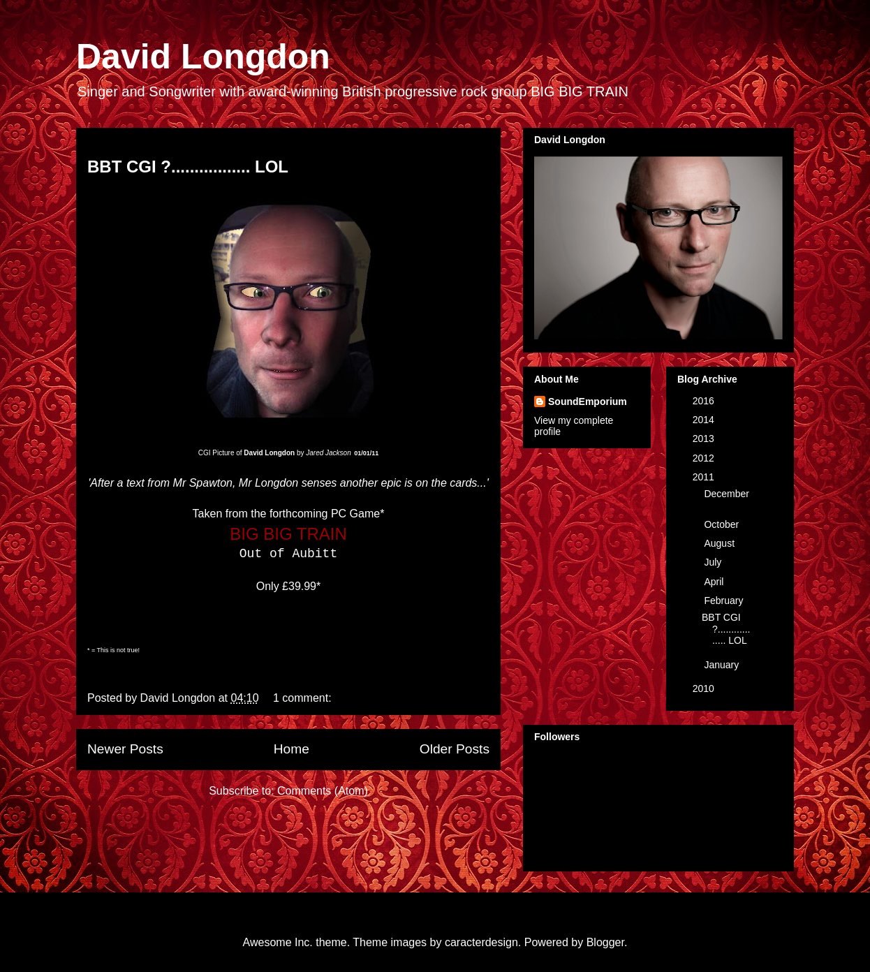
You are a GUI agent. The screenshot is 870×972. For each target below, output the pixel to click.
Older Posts (454, 749)
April (715, 581)
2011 (705, 477)
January (723, 664)
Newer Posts (125, 749)
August (720, 543)
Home (291, 749)
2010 (705, 688)
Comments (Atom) (322, 791)
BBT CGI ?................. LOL (187, 166)
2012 (705, 458)
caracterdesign (481, 942)
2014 (705, 419)
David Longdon (203, 56)
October (723, 524)
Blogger (605, 942)
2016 (705, 400)
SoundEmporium (587, 401)
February (725, 600)
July (714, 562)
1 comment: (303, 698)
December (726, 493)
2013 (705, 438)
